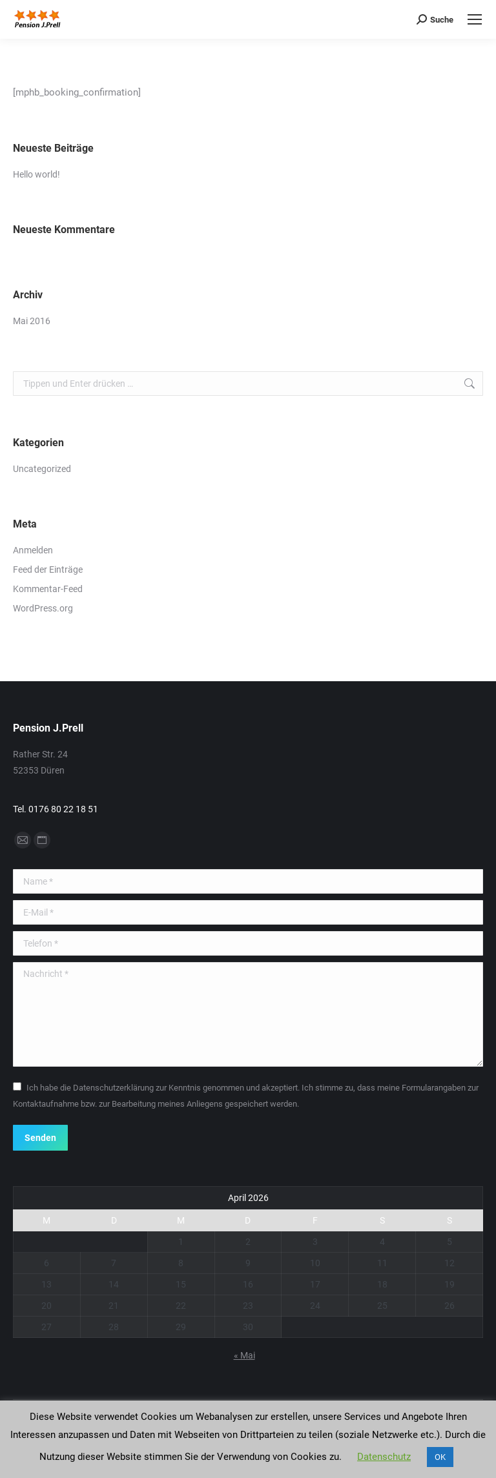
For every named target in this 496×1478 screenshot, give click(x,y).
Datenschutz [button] (384, 1457)
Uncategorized (42, 469)
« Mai (244, 1355)
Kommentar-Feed (48, 589)
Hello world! (36, 174)
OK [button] (440, 1457)
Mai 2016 (31, 321)
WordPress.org (43, 608)
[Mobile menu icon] (474, 19)
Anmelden (33, 550)
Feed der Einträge (48, 569)
